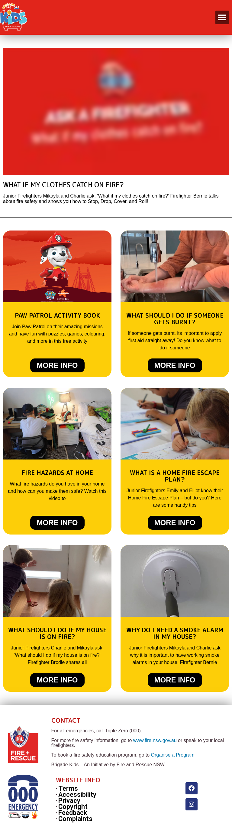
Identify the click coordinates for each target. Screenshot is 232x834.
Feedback (72, 813)
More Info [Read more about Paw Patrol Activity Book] (57, 365)
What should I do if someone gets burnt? (175, 318)
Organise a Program (173, 754)
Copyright (73, 807)
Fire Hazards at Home (57, 472)
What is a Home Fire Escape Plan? (175, 475)
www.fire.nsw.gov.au (155, 740)
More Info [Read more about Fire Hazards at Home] (57, 522)
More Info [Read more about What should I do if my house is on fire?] (57, 680)
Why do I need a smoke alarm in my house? (174, 633)
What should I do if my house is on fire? (57, 633)
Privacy (69, 801)
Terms (68, 789)
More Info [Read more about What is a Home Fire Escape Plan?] (174, 522)
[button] (222, 17)
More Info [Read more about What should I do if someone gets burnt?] (174, 365)
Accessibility (77, 795)
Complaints (75, 819)
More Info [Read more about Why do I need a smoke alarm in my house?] (174, 680)
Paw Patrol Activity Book (57, 315)
